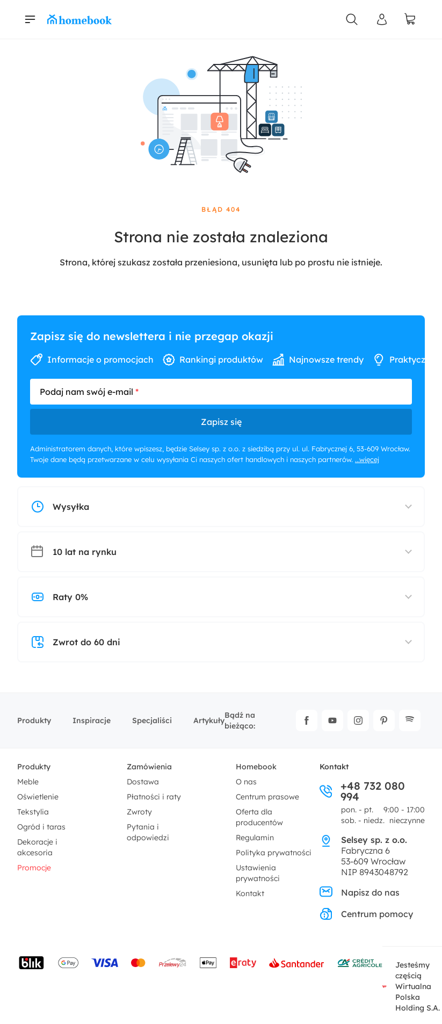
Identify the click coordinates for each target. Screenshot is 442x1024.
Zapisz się (221, 421)
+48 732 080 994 (362, 791)
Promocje (34, 867)
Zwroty (139, 812)
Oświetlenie (38, 797)
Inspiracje (92, 720)
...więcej (367, 459)
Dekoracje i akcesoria (37, 847)
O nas (246, 782)
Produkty (34, 720)
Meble (28, 782)
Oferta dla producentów (259, 817)
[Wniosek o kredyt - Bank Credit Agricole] (359, 962)
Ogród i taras (41, 827)
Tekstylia (33, 812)
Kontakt (250, 893)
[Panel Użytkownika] (382, 19)
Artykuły (208, 720)
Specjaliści (152, 720)
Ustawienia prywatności (258, 873)
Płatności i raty (154, 797)
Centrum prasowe (267, 797)
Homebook (256, 766)
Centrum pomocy (366, 913)
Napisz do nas (360, 892)
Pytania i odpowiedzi (148, 832)
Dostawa (143, 782)
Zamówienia (149, 766)
